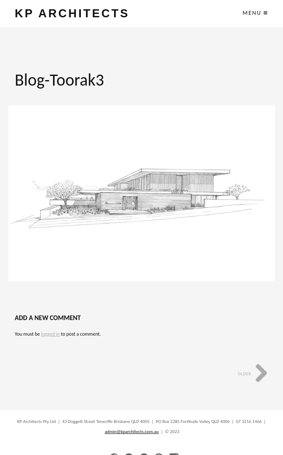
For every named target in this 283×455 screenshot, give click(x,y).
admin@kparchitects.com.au (132, 431)
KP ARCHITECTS (72, 13)
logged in (50, 334)
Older (253, 374)
